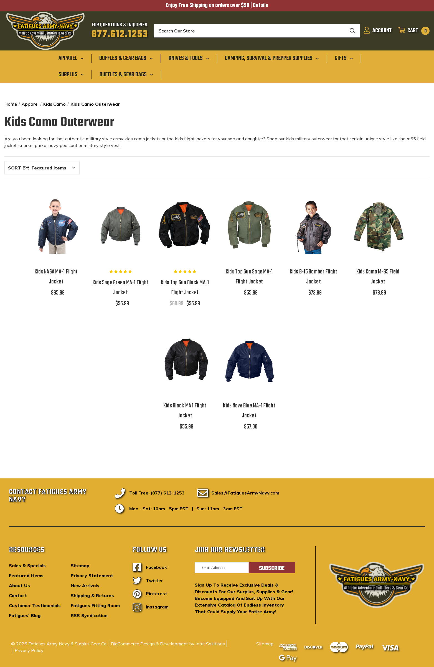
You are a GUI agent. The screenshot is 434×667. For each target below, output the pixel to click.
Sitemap (80, 565)
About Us (19, 585)
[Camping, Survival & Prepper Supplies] (272, 58)
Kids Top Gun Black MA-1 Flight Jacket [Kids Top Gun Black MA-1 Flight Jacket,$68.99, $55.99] (185, 287)
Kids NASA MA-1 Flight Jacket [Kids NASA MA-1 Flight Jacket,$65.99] (56, 276)
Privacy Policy (29, 650)
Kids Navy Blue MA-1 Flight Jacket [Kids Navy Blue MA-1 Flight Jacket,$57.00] (249, 410)
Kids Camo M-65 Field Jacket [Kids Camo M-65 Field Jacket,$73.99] (378, 276)
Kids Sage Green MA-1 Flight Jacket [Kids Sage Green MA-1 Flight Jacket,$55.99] (121, 287)
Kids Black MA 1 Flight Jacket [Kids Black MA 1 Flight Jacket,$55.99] (185, 410)
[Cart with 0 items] (412, 30)
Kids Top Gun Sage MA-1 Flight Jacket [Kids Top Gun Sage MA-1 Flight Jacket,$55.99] (249, 276)
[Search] (352, 30)
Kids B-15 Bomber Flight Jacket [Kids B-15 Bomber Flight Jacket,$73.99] (313, 276)
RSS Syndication (89, 615)
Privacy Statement (92, 575)
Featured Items (26, 575)
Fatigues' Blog (24, 615)
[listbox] (55, 167)
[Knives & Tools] (189, 58)
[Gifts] (344, 58)
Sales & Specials (27, 565)
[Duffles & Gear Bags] (126, 58)
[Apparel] (71, 58)
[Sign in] (377, 30)
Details (260, 5)
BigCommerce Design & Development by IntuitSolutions (168, 643)
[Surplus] (71, 74)
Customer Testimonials (35, 605)
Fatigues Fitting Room (95, 605)
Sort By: (18, 168)
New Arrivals (85, 585)
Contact (18, 595)
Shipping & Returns (92, 595)
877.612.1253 (120, 34)
